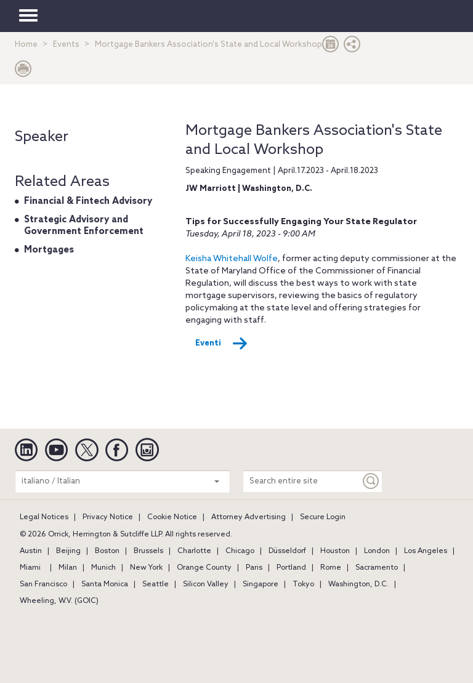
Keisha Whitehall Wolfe (231, 259)
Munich (103, 568)
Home (26, 44)
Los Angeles (425, 551)
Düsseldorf (287, 551)
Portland (291, 568)
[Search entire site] (302, 481)
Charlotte (194, 551)
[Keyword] (371, 481)
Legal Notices (44, 517)
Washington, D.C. (358, 584)
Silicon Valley (205, 584)
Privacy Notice (108, 517)
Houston (335, 551)
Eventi (221, 344)
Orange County (204, 568)
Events (66, 44)
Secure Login (323, 517)
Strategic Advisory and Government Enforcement (84, 226)
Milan (68, 568)
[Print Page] (23, 72)
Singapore (260, 584)
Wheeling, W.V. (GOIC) (59, 601)
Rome (330, 568)
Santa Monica (104, 584)
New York (146, 568)
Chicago (239, 551)
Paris (254, 568)
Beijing (68, 551)
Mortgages (49, 250)
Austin (31, 551)
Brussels (148, 551)
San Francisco (43, 584)
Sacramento (376, 568)
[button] (352, 47)
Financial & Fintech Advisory (88, 201)
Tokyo (303, 584)
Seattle (155, 584)
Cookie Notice (172, 517)
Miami (30, 568)
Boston (107, 551)
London (377, 551)
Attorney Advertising (248, 517)
